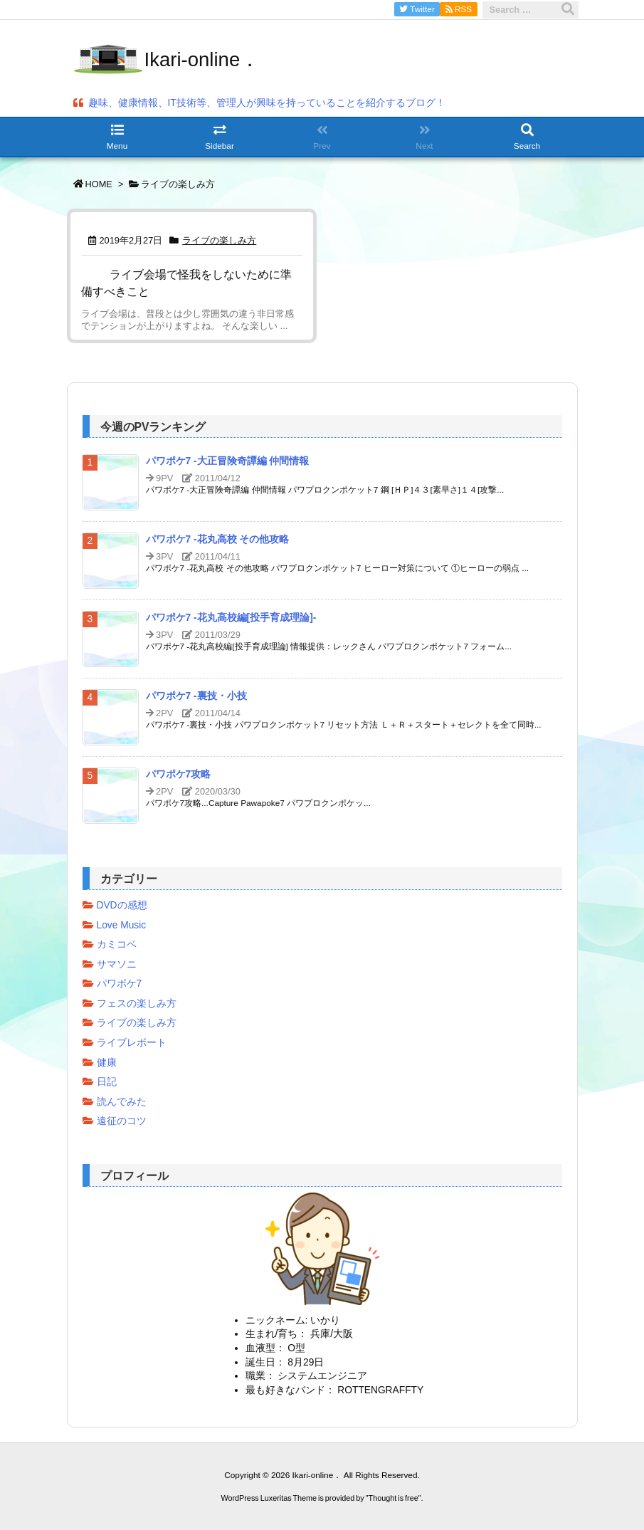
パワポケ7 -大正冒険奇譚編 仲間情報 (228, 461)
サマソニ (117, 964)
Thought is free (393, 1498)
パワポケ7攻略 (178, 774)
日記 (107, 1081)
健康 (107, 1062)
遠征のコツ (122, 1121)
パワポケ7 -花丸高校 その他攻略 (218, 539)
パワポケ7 (119, 983)
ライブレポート (132, 1042)
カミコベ (117, 944)
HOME (98, 184)
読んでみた (122, 1101)
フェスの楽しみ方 (136, 1003)
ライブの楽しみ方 (219, 240)
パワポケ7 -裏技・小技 (196, 696)
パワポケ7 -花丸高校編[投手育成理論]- (231, 617)
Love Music (122, 925)
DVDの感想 (122, 905)
